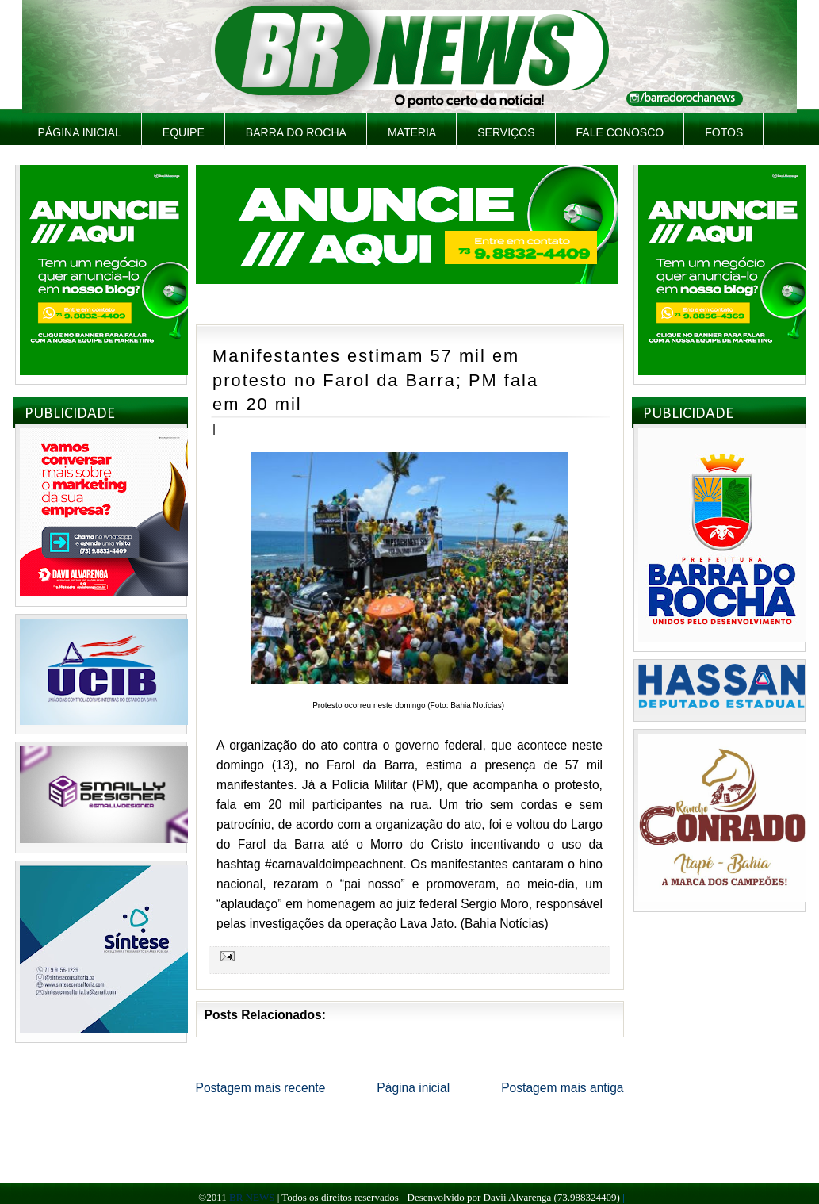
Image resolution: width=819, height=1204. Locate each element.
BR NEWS (251, 1197)
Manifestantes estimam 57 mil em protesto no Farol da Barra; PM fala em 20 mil (375, 380)
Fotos (724, 132)
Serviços (505, 132)
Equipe (184, 132)
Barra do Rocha (296, 132)
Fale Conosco (620, 132)
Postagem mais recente (261, 1088)
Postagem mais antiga (562, 1088)
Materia (412, 132)
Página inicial (79, 132)
